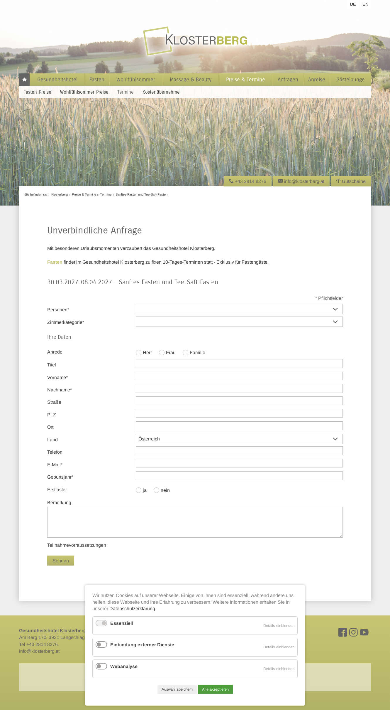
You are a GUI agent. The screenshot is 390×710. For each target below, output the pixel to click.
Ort (50, 427)
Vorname (57, 377)
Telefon (54, 452)
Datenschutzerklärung (132, 608)
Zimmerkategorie (65, 322)
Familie (197, 352)
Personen (58, 309)
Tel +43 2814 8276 (38, 644)
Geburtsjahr (60, 476)
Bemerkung (59, 502)
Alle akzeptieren (215, 689)
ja (145, 490)
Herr (147, 352)
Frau (171, 352)
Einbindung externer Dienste (142, 644)
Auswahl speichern (177, 689)
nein (165, 490)
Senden (60, 560)
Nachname (59, 389)
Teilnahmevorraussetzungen (76, 545)
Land (52, 439)
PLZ (51, 414)
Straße (54, 402)
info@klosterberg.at (39, 651)
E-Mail (57, 464)
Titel (51, 364)
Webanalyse (124, 666)
